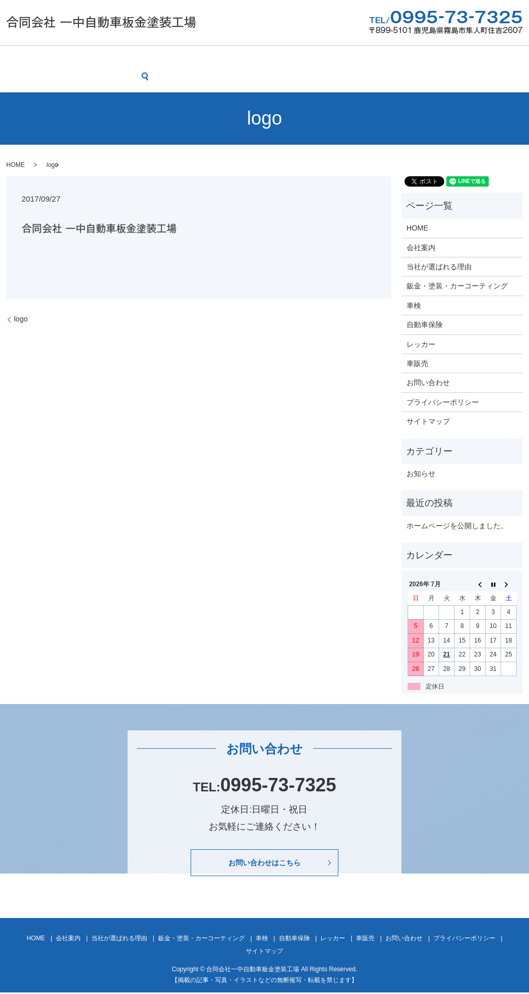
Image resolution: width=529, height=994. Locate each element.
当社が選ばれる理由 (126, 58)
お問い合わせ (487, 58)
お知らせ (421, 473)
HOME (19, 58)
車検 (302, 58)
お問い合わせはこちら (264, 863)
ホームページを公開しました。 (457, 525)
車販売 (437, 58)
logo (20, 318)
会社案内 (62, 58)
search (16, 76)
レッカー (394, 58)
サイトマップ (428, 421)
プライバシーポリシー (443, 401)
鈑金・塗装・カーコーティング (227, 58)
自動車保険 (345, 58)
